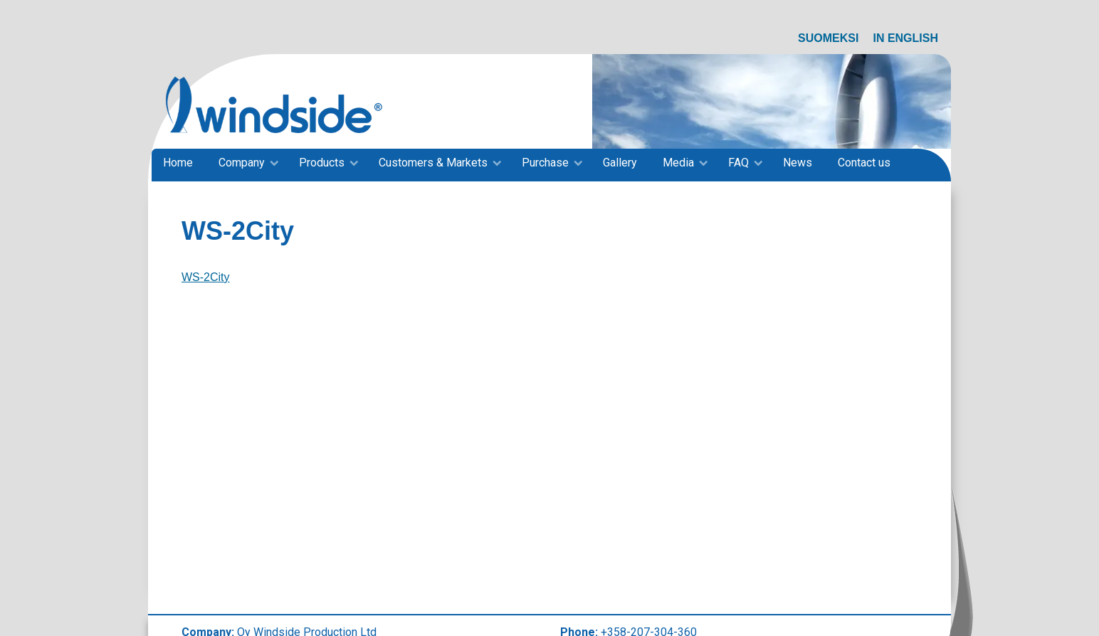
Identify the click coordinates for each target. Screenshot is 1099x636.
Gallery (620, 162)
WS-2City (206, 277)
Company (242, 162)
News (797, 162)
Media (678, 162)
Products (322, 162)
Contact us (864, 162)
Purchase (545, 162)
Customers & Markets (433, 162)
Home (178, 162)
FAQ (738, 162)
